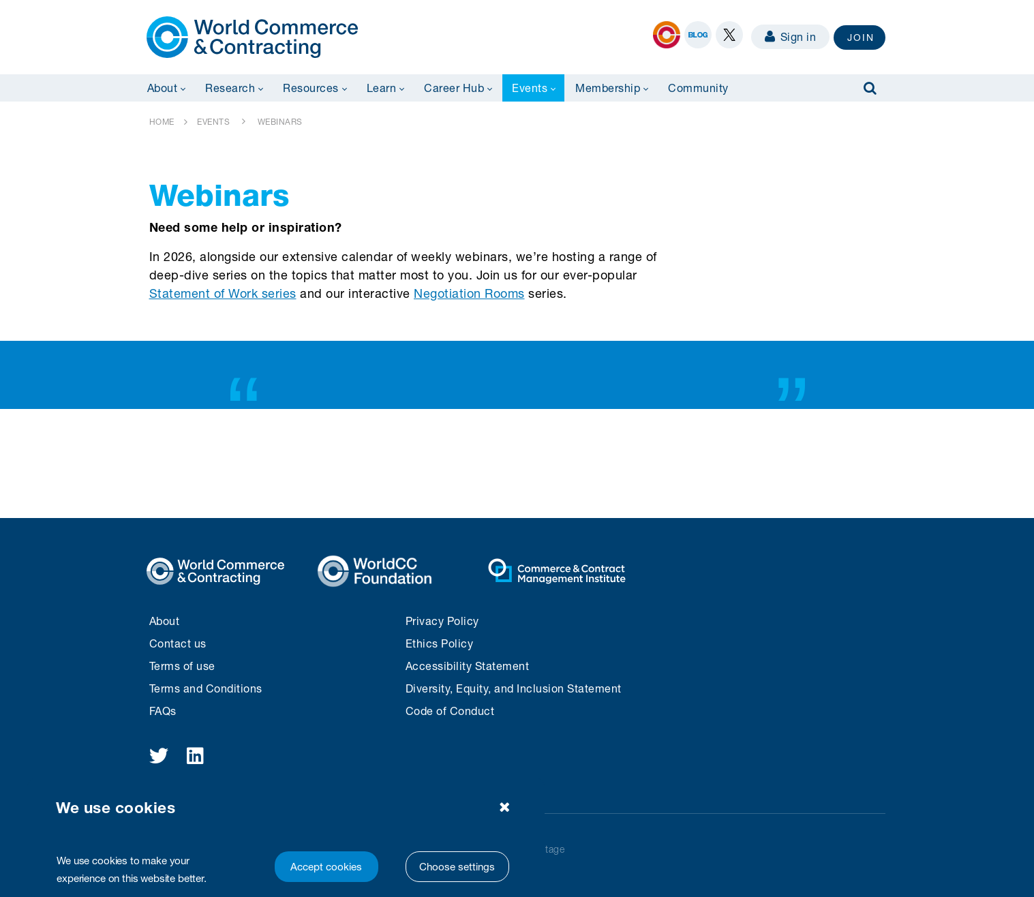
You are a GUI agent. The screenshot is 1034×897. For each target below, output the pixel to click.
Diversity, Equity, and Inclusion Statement (514, 688)
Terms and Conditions (205, 688)
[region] (286, 837)
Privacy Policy (443, 620)
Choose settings (457, 866)
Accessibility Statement (468, 665)
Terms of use (182, 665)
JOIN (861, 37)
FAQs (163, 710)
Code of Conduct (450, 710)
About (164, 620)
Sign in (791, 36)
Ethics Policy (440, 643)
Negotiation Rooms (469, 293)
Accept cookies (326, 866)
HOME (161, 122)
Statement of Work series (222, 293)
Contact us (178, 643)
